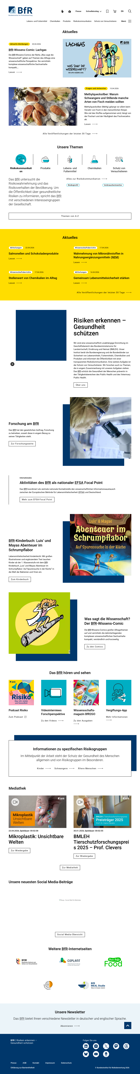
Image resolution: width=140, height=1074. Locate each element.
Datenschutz (66, 1063)
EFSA (79, 483)
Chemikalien (55, 21)
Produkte (67, 21)
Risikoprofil (73, 185)
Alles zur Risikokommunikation (86, 178)
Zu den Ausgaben (83, 722)
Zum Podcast (17, 717)
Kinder (44, 768)
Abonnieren (70, 1025)
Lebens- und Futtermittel (37, 21)
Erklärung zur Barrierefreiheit (22, 1067)
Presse (78, 11)
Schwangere (64, 768)
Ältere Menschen (90, 768)
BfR (11, 50)
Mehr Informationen (117, 719)
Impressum (50, 1063)
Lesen (15, 72)
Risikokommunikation (82, 21)
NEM (115, 257)
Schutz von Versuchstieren (105, 21)
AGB (24, 1063)
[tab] (21, 163)
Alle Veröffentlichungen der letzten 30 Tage (70, 133)
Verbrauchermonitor (113, 185)
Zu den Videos (52, 720)
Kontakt (36, 1063)
